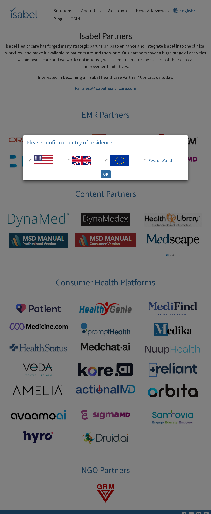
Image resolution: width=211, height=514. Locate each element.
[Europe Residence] (107, 160)
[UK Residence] (69, 160)
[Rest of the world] (145, 160)
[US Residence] (30, 160)
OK (105, 174)
